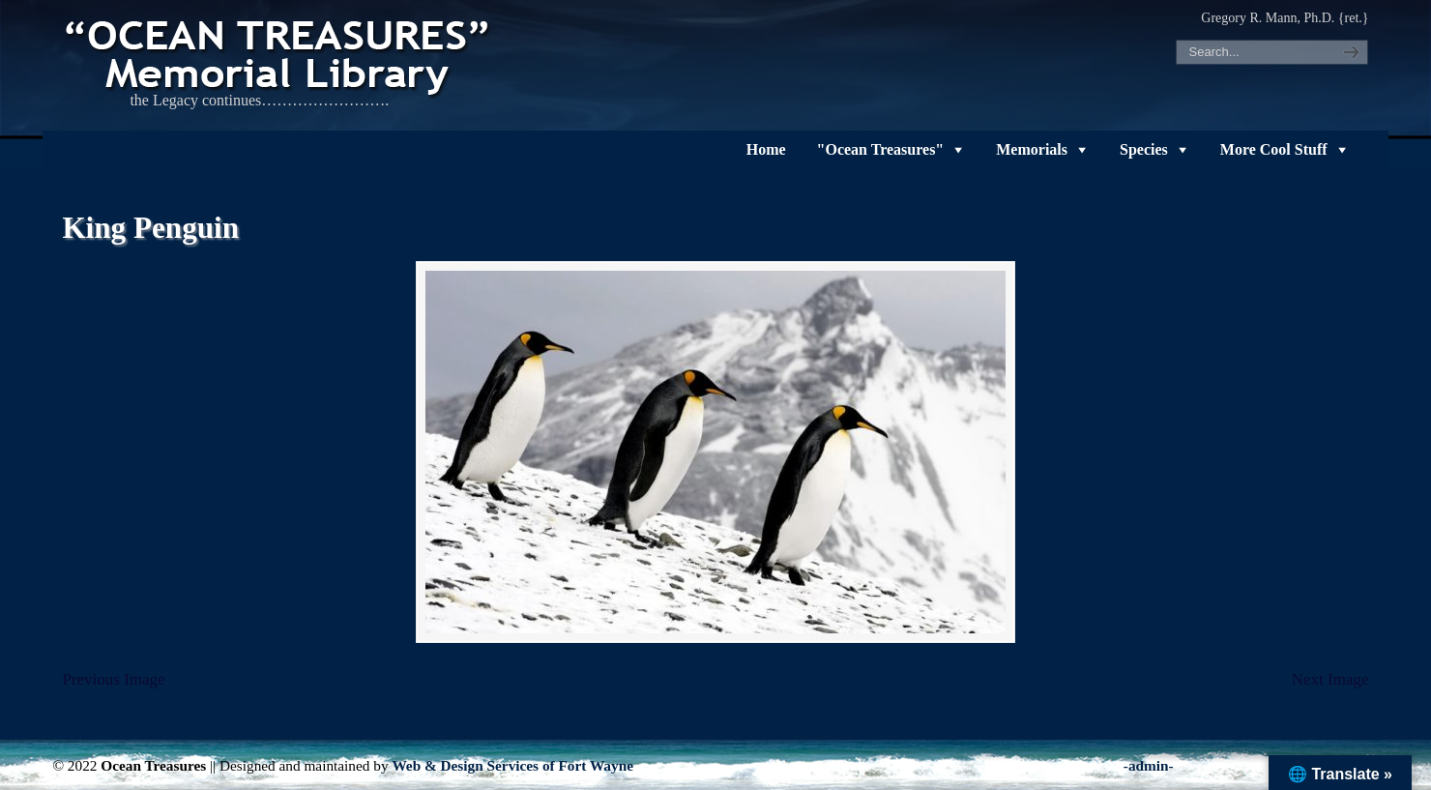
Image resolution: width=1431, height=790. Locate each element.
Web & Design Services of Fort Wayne (512, 765)
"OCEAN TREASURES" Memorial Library (279, 54)
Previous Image (113, 679)
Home (766, 149)
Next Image (1330, 679)
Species (1144, 149)
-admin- (1149, 765)
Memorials (1031, 149)
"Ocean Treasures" (881, 149)
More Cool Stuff (1274, 149)
